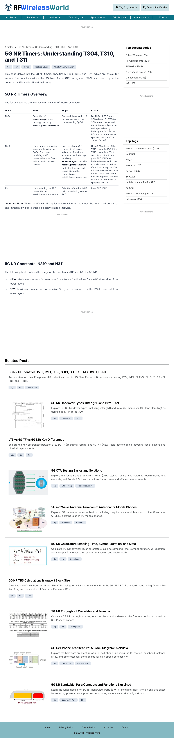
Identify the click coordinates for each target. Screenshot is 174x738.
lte (12, 455)
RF (37, 7)
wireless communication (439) (142, 148)
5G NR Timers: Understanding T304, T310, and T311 (48, 47)
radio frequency (85, 486)
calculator (74, 559)
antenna (79, 522)
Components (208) (136, 77)
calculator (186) (134, 199)
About (47, 727)
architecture (82, 663)
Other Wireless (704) (137, 55)
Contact (126, 727)
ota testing (67, 486)
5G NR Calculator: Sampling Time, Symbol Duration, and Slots (93, 544)
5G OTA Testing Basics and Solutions (76, 470)
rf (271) (129, 159)
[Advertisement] (87, 35)
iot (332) (130, 154)
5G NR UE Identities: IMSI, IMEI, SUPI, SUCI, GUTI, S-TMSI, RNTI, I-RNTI (58, 372)
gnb (78, 418)
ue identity (32, 387)
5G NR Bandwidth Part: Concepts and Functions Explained (91, 684)
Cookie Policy (88, 727)
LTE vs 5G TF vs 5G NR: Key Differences (36, 439)
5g (8, 67)
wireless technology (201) (140, 193)
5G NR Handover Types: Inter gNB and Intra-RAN (85, 403)
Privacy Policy (66, 727)
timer (26, 67)
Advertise (108, 727)
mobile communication (64, 67)
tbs (29, 596)
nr (17, 67)
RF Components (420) (138, 60)
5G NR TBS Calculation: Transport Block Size (39, 580)
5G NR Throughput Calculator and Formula (80, 611)
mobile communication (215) (141, 182)
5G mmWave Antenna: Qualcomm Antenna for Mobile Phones (94, 507)
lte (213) (130, 187)
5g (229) (130, 176)
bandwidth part (68, 700)
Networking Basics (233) (139, 72)
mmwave (66, 522)
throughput (75, 626)
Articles (9, 47)
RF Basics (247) (134, 66)
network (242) (133, 171)
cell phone (66, 663)
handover (66, 418)
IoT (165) (130, 83)
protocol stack (41, 67)
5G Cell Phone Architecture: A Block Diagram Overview (89, 648)
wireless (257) (133, 165)
